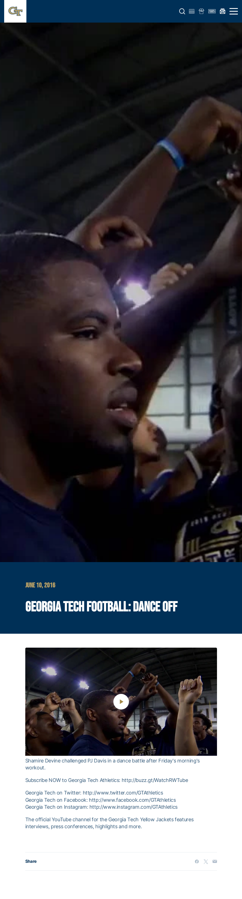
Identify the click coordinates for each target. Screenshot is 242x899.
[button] (182, 11)
